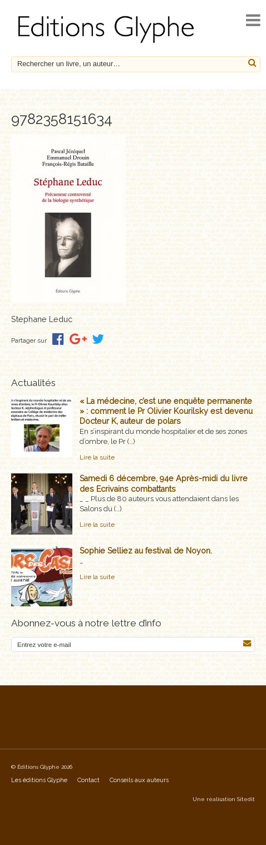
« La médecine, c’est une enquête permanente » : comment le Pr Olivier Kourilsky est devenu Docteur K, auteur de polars (166, 411)
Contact (88, 780)
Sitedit (246, 799)
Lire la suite (97, 457)
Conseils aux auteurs (139, 780)
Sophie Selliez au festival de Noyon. (146, 550)
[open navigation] (253, 20)
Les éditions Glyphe (39, 780)
